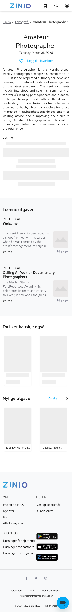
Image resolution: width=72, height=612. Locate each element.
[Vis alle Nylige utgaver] (52, 398)
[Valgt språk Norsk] (57, 5)
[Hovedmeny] (5, 5)
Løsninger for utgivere (18, 553)
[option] (18, 361)
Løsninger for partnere (18, 547)
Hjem (7, 22)
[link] (23, 326)
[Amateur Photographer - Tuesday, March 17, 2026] (53, 429)
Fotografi (22, 22)
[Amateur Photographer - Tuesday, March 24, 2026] (17, 429)
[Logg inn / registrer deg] (67, 5)
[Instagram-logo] (45, 578)
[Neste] (67, 398)
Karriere (8, 517)
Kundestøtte (45, 511)
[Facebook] (26, 578)
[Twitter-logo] (36, 578)
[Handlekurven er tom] (46, 5)
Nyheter (8, 511)
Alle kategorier (13, 523)
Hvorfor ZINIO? (13, 505)
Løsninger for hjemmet (19, 541)
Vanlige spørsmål (48, 505)
